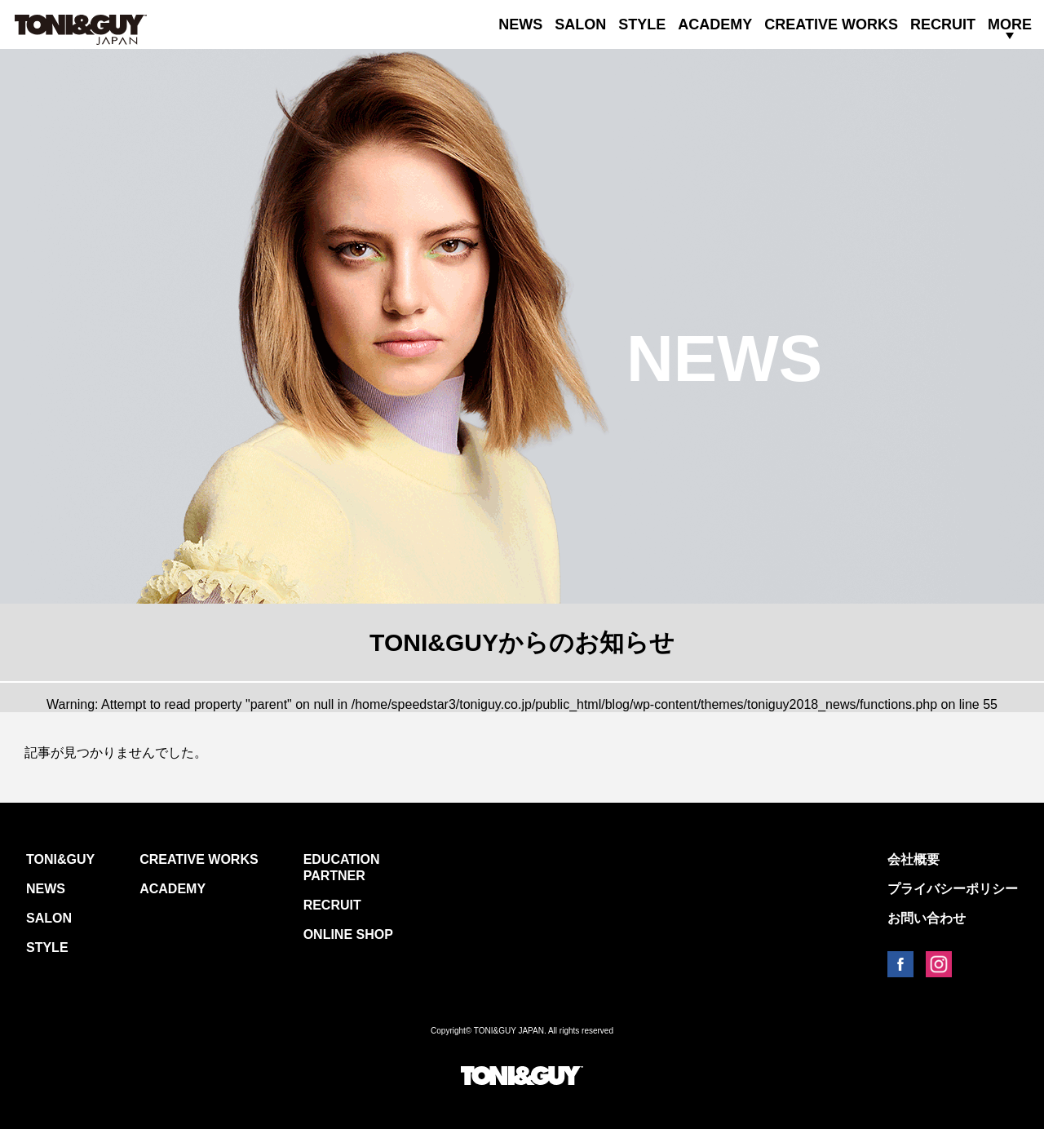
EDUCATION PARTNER (341, 867)
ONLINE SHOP (348, 934)
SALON (580, 24)
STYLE (642, 24)
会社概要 (913, 859)
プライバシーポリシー (952, 889)
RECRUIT (942, 24)
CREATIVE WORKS (831, 24)
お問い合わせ (926, 918)
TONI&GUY (60, 859)
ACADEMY (715, 24)
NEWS (520, 24)
